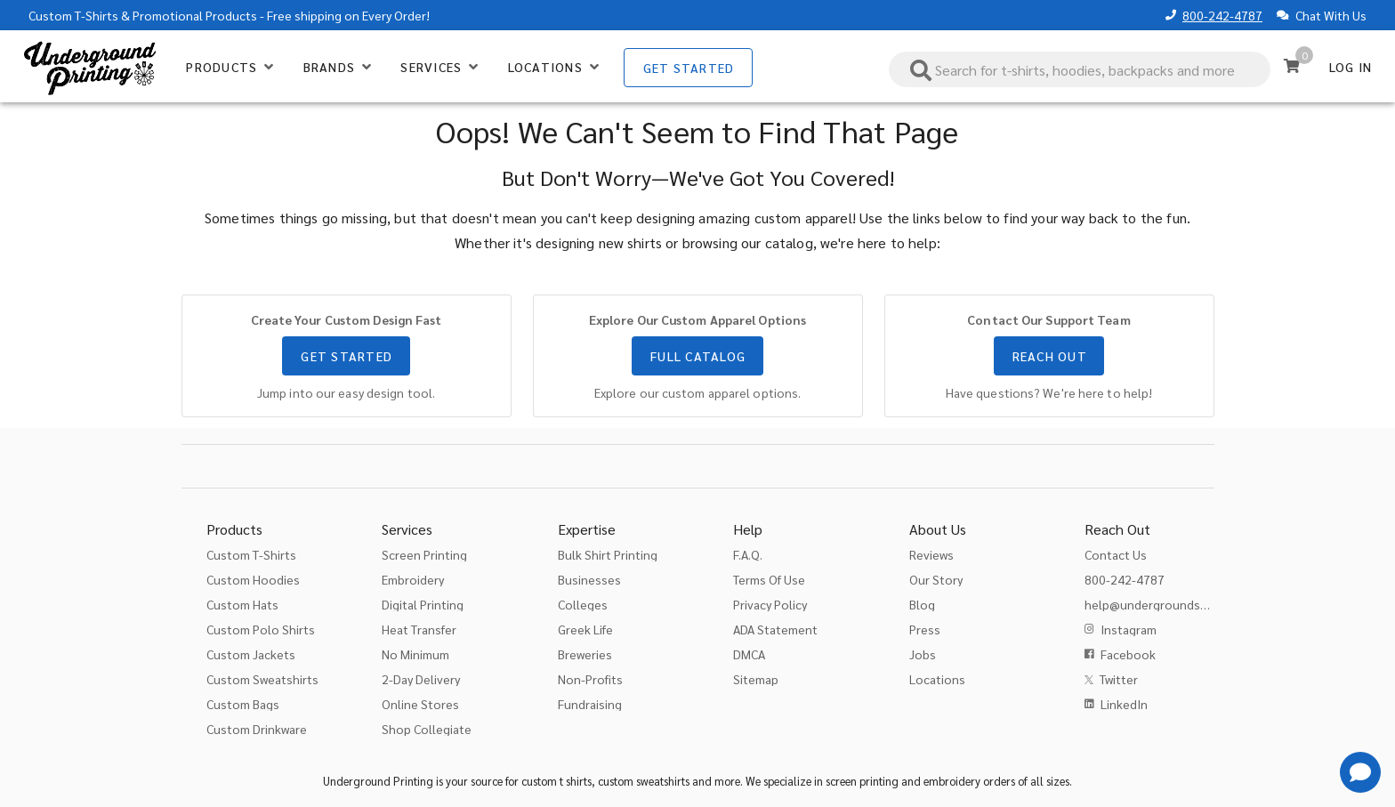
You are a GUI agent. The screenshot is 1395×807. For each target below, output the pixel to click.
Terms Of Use (769, 579)
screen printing (862, 780)
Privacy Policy (770, 604)
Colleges (583, 604)
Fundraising (590, 704)
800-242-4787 (1222, 15)
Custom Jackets (250, 654)
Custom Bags (242, 704)
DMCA (749, 654)
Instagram (1129, 629)
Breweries (585, 654)
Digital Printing (423, 604)
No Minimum (415, 654)
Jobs (922, 654)
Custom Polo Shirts (260, 629)
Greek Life (585, 629)
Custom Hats (242, 604)
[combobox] (1080, 69)
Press (924, 629)
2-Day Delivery (421, 679)
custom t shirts (556, 780)
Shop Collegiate (427, 729)
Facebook (1128, 654)
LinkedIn (1124, 704)
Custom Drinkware (256, 729)
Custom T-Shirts (73, 15)
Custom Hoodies (253, 579)
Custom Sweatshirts (262, 679)
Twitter (1119, 679)
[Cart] (1291, 65)
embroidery (951, 780)
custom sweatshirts (643, 780)
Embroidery (413, 579)
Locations (937, 679)
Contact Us (1116, 554)
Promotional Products (195, 15)
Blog (922, 604)
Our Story (936, 579)
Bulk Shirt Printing (607, 554)
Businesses (589, 579)
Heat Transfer (419, 629)
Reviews (931, 554)
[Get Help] (1360, 772)
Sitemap (755, 679)
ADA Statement (775, 629)
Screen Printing (424, 554)
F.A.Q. (747, 554)
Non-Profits (590, 679)
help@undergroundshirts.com (1169, 604)
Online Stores (420, 704)
